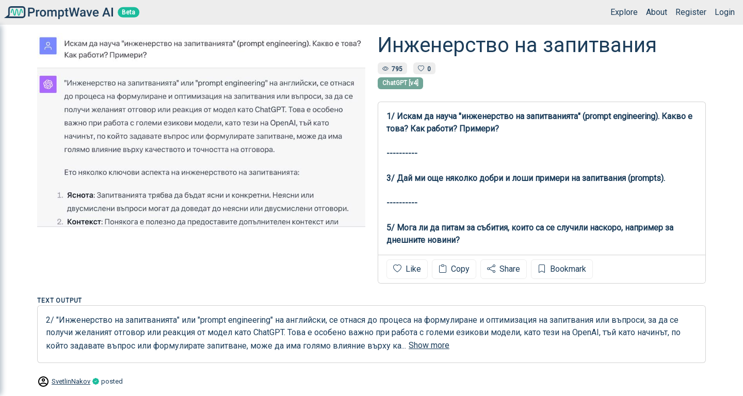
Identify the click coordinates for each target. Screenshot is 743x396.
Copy (454, 269)
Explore (624, 12)
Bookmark (562, 269)
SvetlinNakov (71, 381)
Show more (429, 345)
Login (725, 12)
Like (407, 269)
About (656, 12)
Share (503, 269)
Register (690, 12)
